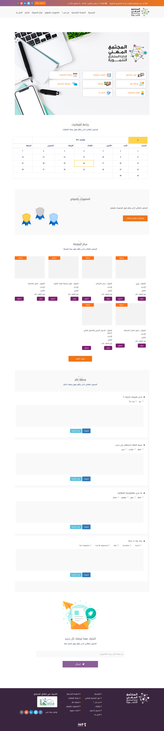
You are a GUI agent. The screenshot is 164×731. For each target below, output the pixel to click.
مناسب (132, 449)
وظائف (97, 706)
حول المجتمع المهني (92, 698)
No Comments (85, 545)
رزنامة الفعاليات (73, 698)
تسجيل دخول (40, 3)
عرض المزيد (80, 358)
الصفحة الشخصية (79, 12)
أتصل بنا (19, 12)
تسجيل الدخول (95, 710)
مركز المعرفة (37, 12)
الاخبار (27, 12)
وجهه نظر (75, 702)
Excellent (127, 545)
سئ (124, 449)
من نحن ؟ (65, 12)
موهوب (125, 497)
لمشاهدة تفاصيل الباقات (135, 218)
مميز (133, 497)
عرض (141, 298)
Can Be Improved (102, 545)
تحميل (120, 298)
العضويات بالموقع (52, 12)
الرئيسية (91, 12)
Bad (116, 545)
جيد (141, 401)
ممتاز (140, 449)
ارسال (79, 664)
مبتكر (116, 497)
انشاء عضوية (74, 710)
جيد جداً (133, 401)
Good (138, 545)
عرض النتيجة (76, 430)
